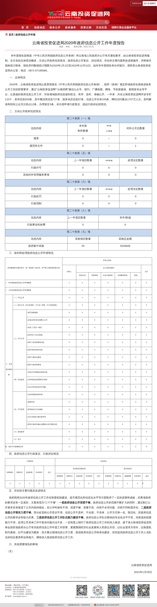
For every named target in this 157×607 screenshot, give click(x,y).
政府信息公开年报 (25, 34)
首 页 (25, 27)
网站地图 (8, 585)
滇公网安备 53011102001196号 (106, 605)
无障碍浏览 (137, 3)
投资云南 (86, 27)
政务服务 (70, 27)
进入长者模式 (150, 3)
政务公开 (55, 27)
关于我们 (25, 585)
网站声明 (17, 585)
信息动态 (39, 27)
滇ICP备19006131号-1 (56, 605)
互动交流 (101, 27)
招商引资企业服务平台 (124, 27)
